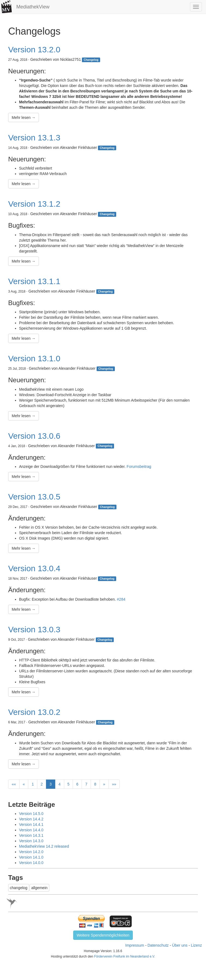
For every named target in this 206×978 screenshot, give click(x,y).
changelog (18, 888)
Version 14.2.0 (31, 852)
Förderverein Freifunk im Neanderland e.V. (124, 956)
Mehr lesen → (23, 117)
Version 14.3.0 (31, 841)
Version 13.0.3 (34, 629)
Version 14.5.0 (31, 813)
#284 (121, 599)
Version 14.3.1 (31, 835)
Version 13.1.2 (34, 203)
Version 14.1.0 (31, 857)
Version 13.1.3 (34, 137)
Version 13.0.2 (34, 712)
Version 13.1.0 (34, 358)
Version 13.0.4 (34, 568)
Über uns (179, 945)
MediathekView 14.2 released (44, 846)
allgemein (39, 888)
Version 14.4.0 (31, 830)
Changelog (91, 59)
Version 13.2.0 (34, 49)
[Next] (104, 784)
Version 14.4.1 (31, 824)
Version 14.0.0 (31, 862)
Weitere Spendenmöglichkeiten (103, 935)
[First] (14, 784)
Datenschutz (158, 945)
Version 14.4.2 (31, 819)
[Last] (114, 784)
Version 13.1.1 (34, 281)
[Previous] (24, 784)
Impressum (134, 945)
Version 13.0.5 (34, 496)
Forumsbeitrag (139, 466)
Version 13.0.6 (34, 435)
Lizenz (196, 945)
